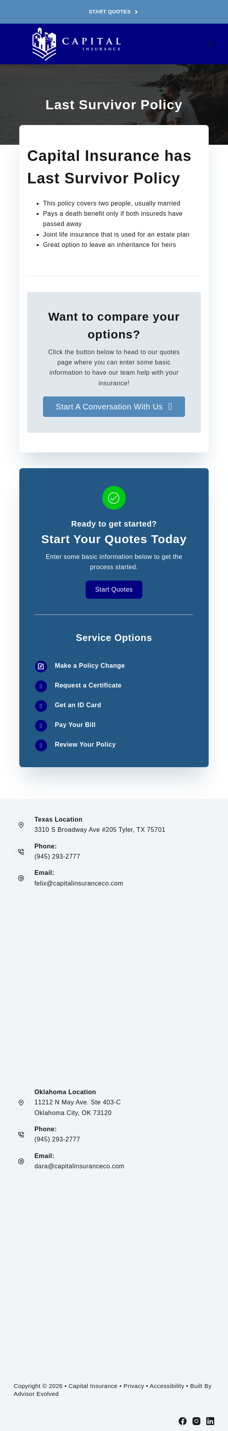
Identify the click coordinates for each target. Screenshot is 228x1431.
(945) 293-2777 (57, 856)
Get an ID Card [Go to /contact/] (78, 705)
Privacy (133, 1385)
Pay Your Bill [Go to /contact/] (75, 724)
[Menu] (210, 44)
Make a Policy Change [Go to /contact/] (90, 665)
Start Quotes (114, 12)
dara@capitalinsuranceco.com (79, 1166)
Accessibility (167, 1385)
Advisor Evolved (36, 1393)
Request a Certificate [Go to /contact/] (88, 685)
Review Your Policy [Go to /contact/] (85, 744)
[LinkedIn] (210, 1421)
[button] (114, 406)
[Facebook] (183, 1421)
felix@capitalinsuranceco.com (78, 883)
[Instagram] (196, 1421)
